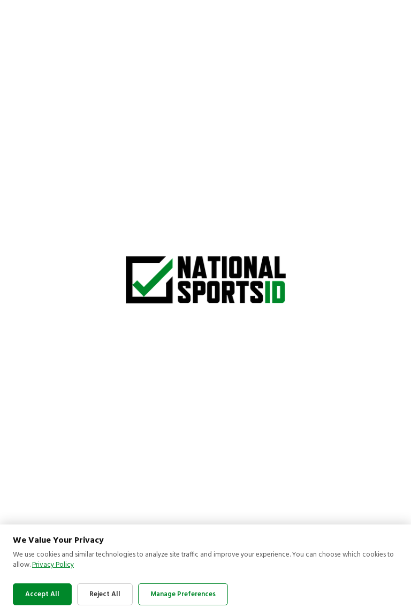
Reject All (104, 594)
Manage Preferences (183, 594)
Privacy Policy (53, 565)
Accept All (42, 594)
